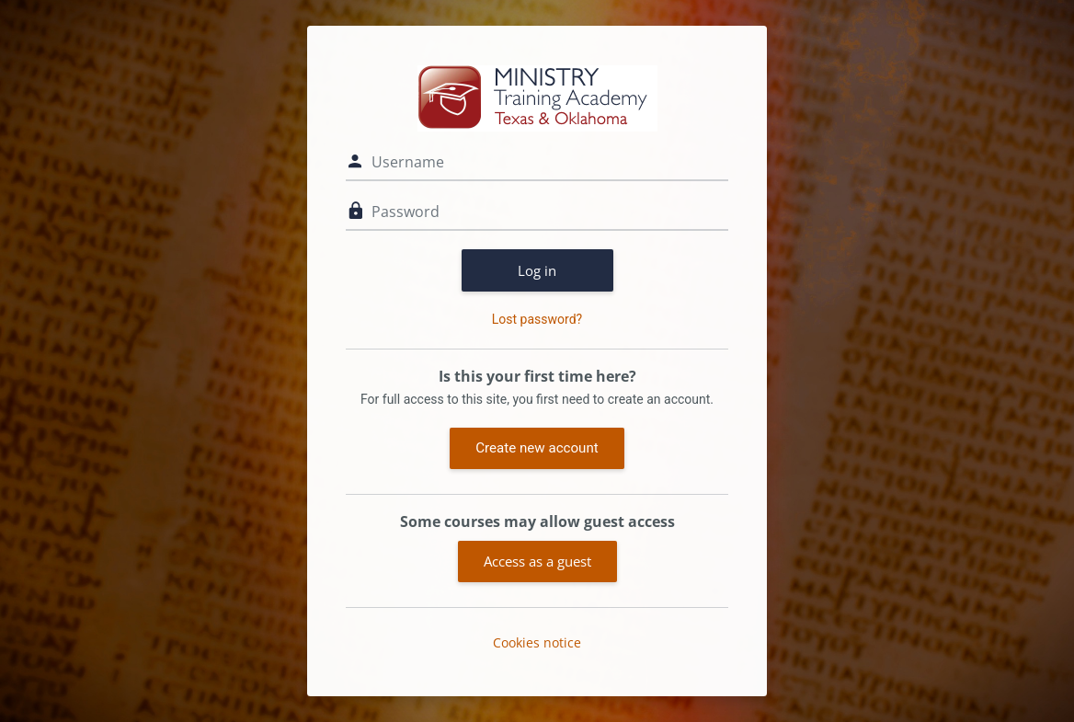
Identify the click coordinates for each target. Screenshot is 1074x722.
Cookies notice (537, 642)
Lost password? (537, 319)
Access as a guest (537, 561)
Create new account (536, 448)
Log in (537, 270)
